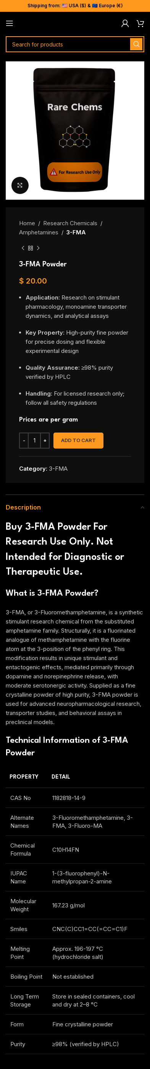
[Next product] (38, 248)
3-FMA (76, 232)
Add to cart (78, 440)
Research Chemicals (70, 223)
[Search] (75, 44)
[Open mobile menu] (9, 23)
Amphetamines (38, 232)
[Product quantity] (34, 441)
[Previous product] (23, 248)
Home (27, 223)
